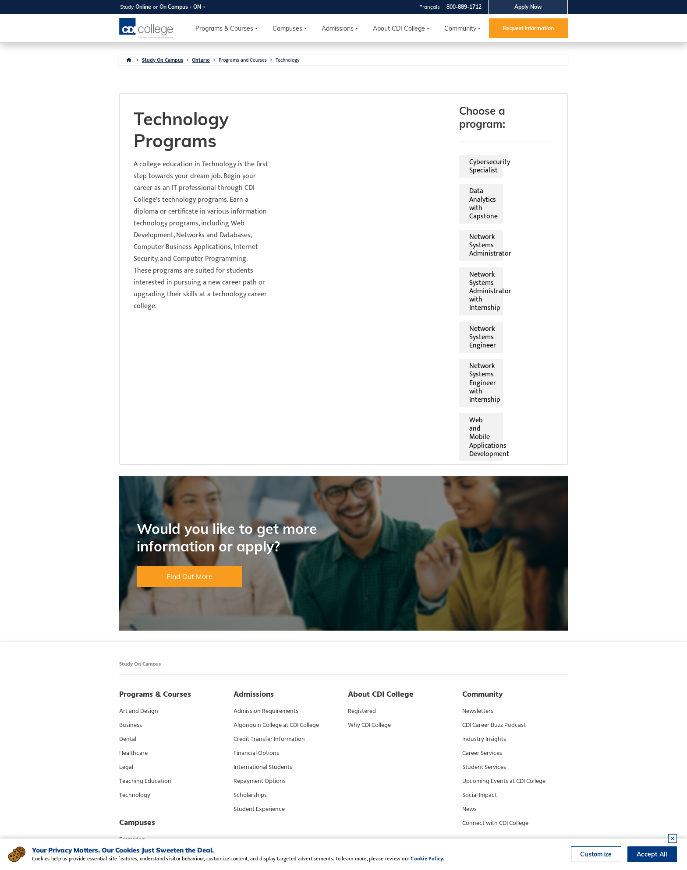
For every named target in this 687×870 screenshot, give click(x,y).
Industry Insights (484, 620)
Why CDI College (369, 606)
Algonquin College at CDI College (276, 606)
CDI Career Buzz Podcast (494, 606)
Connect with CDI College (495, 704)
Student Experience (259, 690)
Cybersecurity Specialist (342, 149)
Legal (126, 648)
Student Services (484, 648)
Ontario (201, 60)
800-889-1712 (464, 7)
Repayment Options (260, 662)
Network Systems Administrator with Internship (483, 174)
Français (429, 7)
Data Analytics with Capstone (479, 149)
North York (133, 748)
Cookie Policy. (427, 858)
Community (460, 28)
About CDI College (399, 28)
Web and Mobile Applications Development (351, 232)
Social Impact (479, 676)
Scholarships (250, 676)
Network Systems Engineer (347, 199)
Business (130, 606)
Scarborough (136, 762)
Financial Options (256, 634)
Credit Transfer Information (269, 620)
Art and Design (138, 592)
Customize (596, 854)
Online (143, 7)
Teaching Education (145, 662)
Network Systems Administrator (355, 169)
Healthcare (133, 634)
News (469, 690)
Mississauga (135, 734)
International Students (263, 648)
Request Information (528, 28)
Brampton (132, 720)
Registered (362, 592)
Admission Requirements (266, 592)
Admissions (338, 28)
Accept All (652, 854)
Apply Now (528, 7)
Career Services (482, 634)
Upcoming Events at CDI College (503, 662)
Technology (288, 60)
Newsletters (477, 592)
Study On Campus (162, 60)
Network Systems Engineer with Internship (483, 203)
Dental (127, 620)
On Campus (173, 7)
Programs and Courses (243, 60)
